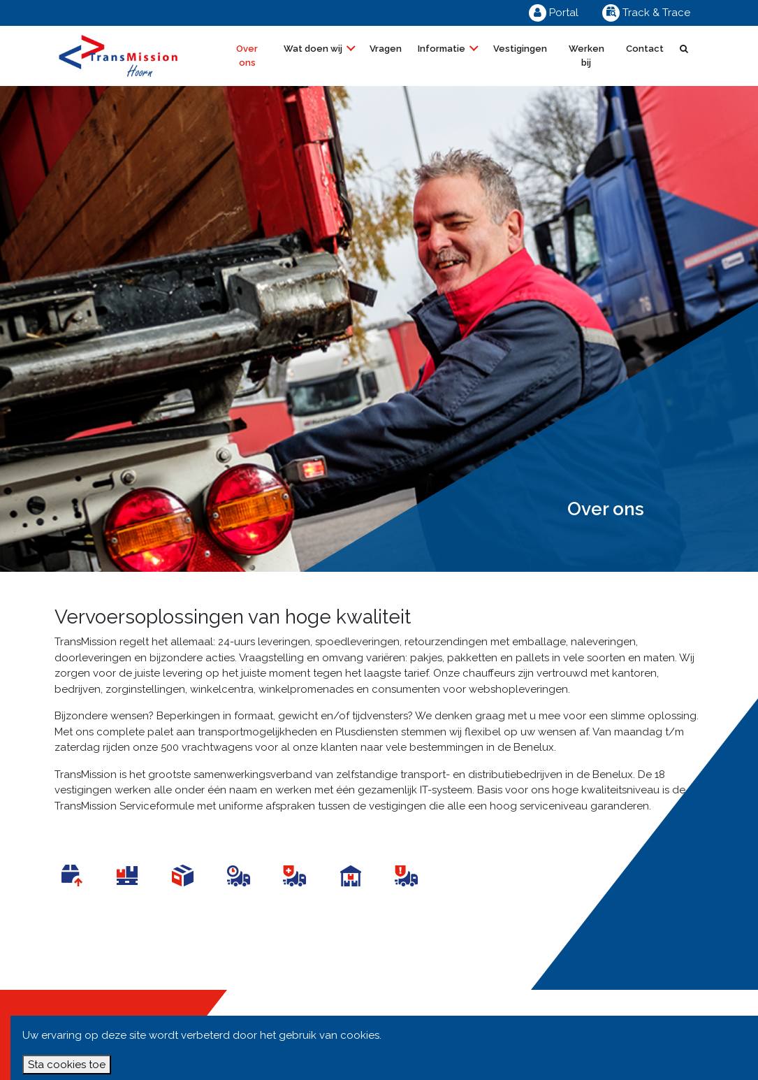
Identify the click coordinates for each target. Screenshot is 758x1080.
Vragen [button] (386, 48)
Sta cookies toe (66, 1064)
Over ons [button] (247, 55)
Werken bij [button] (586, 55)
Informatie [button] (442, 48)
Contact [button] (645, 48)
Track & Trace (646, 12)
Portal (553, 12)
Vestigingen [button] (520, 48)
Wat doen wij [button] (314, 48)
